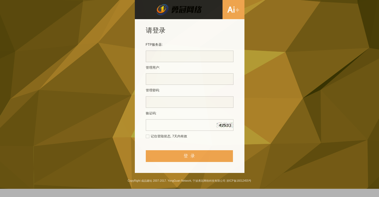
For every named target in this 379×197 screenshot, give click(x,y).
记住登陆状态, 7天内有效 (169, 136)
